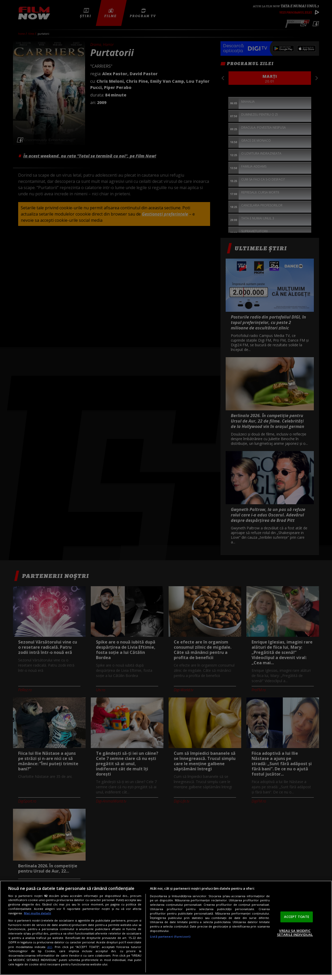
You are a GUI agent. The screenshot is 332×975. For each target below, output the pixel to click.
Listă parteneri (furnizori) (170, 936)
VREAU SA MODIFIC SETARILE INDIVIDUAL (295, 932)
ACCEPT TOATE (296, 916)
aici (49, 947)
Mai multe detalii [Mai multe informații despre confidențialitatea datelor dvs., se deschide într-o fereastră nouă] (37, 913)
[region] (166, 928)
